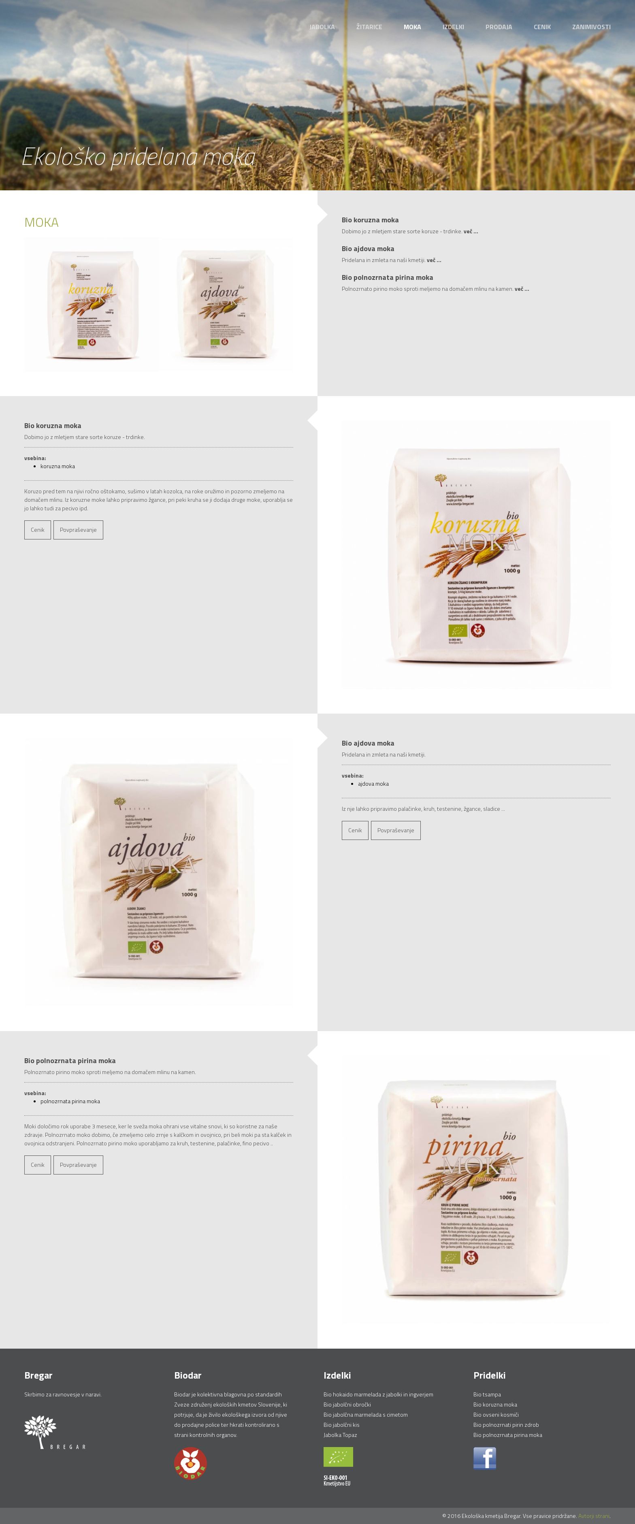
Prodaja (499, 27)
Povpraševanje (78, 529)
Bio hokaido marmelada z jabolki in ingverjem (378, 1394)
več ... (471, 231)
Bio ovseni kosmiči (496, 1414)
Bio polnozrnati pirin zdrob (506, 1424)
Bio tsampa (487, 1394)
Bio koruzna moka (495, 1404)
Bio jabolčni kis (342, 1424)
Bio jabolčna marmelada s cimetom (366, 1414)
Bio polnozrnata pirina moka (507, 1434)
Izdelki (453, 27)
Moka (412, 27)
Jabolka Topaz (340, 1434)
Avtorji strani (593, 1515)
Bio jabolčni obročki (347, 1404)
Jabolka (322, 27)
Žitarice (369, 27)
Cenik (542, 27)
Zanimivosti (591, 27)
